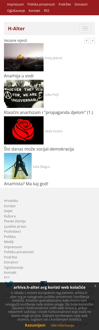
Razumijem (35, 325)
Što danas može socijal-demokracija (39, 149)
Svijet (8, 210)
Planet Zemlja (15, 221)
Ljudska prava (15, 226)
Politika (10, 236)
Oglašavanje (16, 10)
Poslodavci (12, 231)
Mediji (9, 241)
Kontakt (34, 10)
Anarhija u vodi (19, 76)
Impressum (15, 4)
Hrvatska (11, 200)
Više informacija (62, 325)
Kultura (10, 216)
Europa (10, 205)
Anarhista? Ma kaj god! (26, 184)
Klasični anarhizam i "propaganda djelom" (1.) (48, 112)
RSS (46, 10)
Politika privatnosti (41, 4)
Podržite (65, 4)
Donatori (80, 4)
